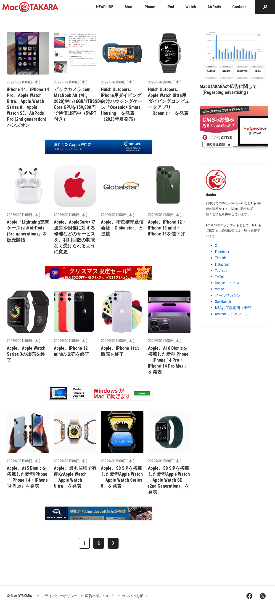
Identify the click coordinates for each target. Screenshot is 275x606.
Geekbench (223, 301)
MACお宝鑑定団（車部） (235, 308)
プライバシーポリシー (59, 596)
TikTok (220, 277)
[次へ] (113, 543)
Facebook (222, 252)
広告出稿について (99, 596)
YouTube (221, 270)
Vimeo (219, 289)
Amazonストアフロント (233, 314)
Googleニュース (227, 283)
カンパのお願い (134, 596)
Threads (221, 258)
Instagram (222, 264)
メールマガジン (228, 295)
